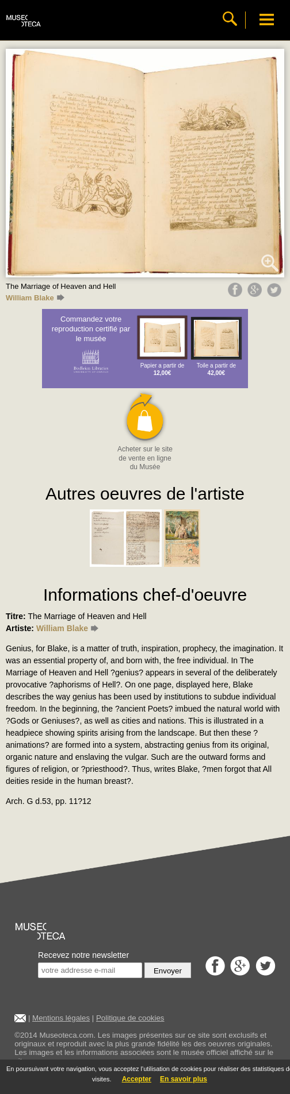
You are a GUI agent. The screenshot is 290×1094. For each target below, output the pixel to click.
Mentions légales (61, 1018)
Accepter (136, 1079)
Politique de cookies (130, 1018)
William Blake (35, 297)
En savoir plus (183, 1079)
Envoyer (168, 971)
